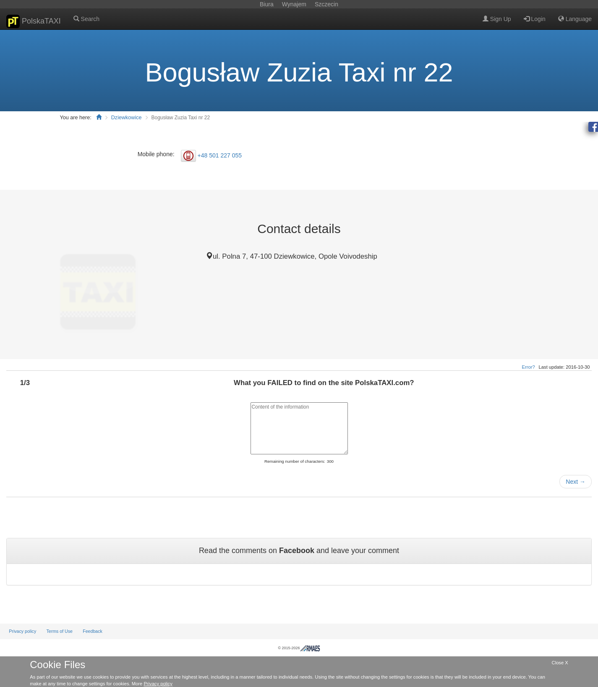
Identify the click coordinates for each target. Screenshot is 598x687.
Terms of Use (59, 631)
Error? (528, 367)
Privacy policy (22, 631)
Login (535, 19)
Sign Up (497, 19)
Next (575, 481)
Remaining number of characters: (294, 461)
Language (575, 19)
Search (86, 19)
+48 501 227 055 (220, 155)
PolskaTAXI (33, 21)
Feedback (92, 631)
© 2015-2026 (299, 648)
